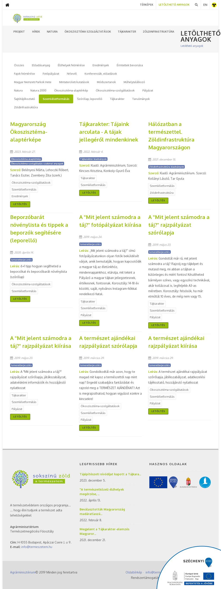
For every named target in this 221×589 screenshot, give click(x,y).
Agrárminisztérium (22, 572)
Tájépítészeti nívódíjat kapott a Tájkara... (110, 474)
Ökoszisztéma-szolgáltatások (115, 90)
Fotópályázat (51, 73)
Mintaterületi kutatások (74, 82)
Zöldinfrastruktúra (26, 107)
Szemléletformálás (56, 99)
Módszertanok (106, 82)
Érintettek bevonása (130, 65)
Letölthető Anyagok (174, 4)
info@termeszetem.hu (36, 547)
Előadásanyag (41, 65)
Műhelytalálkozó (134, 82)
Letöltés (20, 204)
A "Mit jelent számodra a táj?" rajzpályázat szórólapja (179, 225)
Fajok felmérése (24, 73)
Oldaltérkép (134, 572)
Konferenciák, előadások (101, 73)
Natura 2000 (38, 90)
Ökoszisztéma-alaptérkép (71, 90)
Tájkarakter (117, 99)
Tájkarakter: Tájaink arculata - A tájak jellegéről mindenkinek (108, 132)
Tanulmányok (141, 99)
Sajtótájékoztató (24, 99)
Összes (19, 65)
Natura (18, 90)
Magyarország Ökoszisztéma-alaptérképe (28, 132)
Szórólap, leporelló (89, 99)
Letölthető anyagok (192, 45)
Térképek (146, 4)
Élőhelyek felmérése (71, 65)
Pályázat (147, 90)
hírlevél (72, 73)
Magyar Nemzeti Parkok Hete (32, 82)
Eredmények (101, 65)
